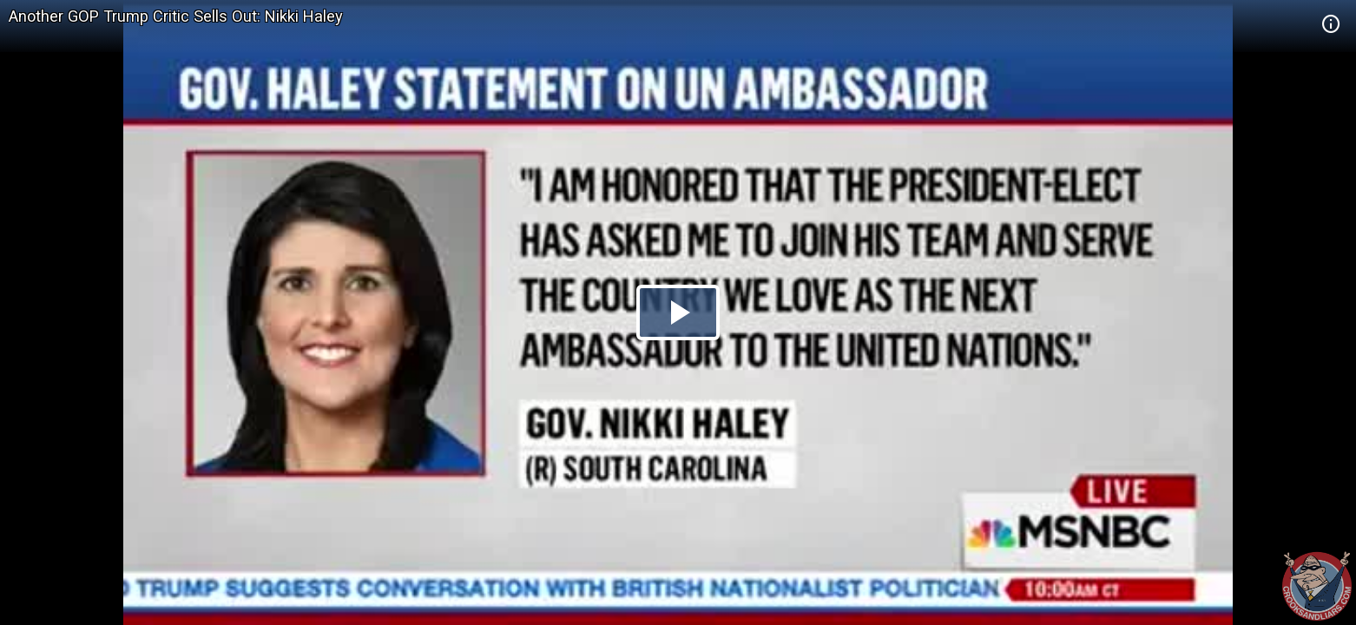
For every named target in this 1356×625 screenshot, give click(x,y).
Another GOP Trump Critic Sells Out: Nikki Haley (176, 16)
